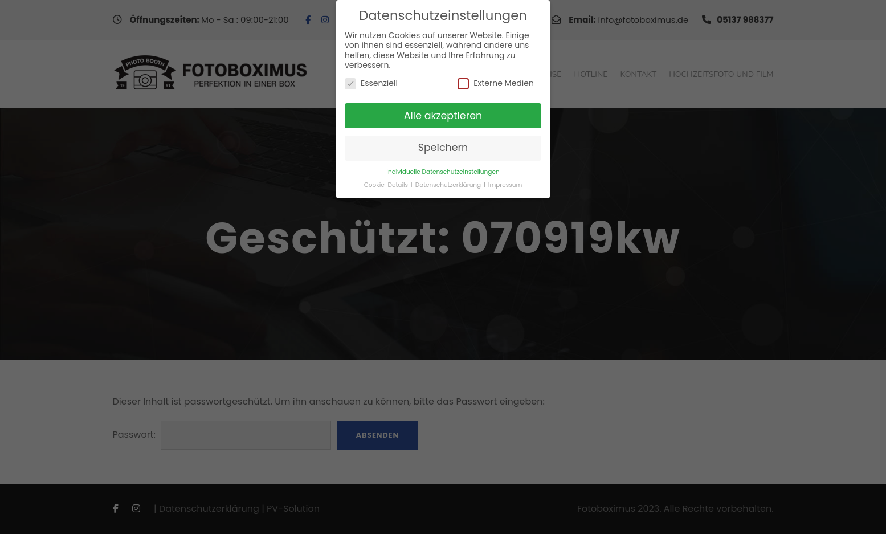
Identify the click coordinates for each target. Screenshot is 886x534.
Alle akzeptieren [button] (443, 116)
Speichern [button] (443, 147)
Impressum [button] (505, 185)
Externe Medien (496, 83)
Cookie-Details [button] (387, 185)
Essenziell (371, 83)
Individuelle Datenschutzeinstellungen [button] (442, 172)
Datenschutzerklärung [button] (449, 185)
